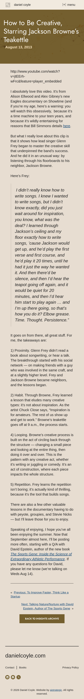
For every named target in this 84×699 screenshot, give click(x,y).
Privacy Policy (70, 667)
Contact (9, 667)
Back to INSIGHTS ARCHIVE (42, 618)
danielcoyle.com (25, 655)
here (66, 126)
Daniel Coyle (22, 5)
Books (22, 667)
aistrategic (56, 689)
